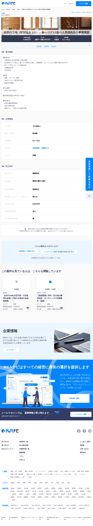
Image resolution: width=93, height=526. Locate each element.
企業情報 (46, 46)
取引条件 (54, 46)
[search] (65, 3)
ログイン (71, 3)
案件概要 (39, 46)
